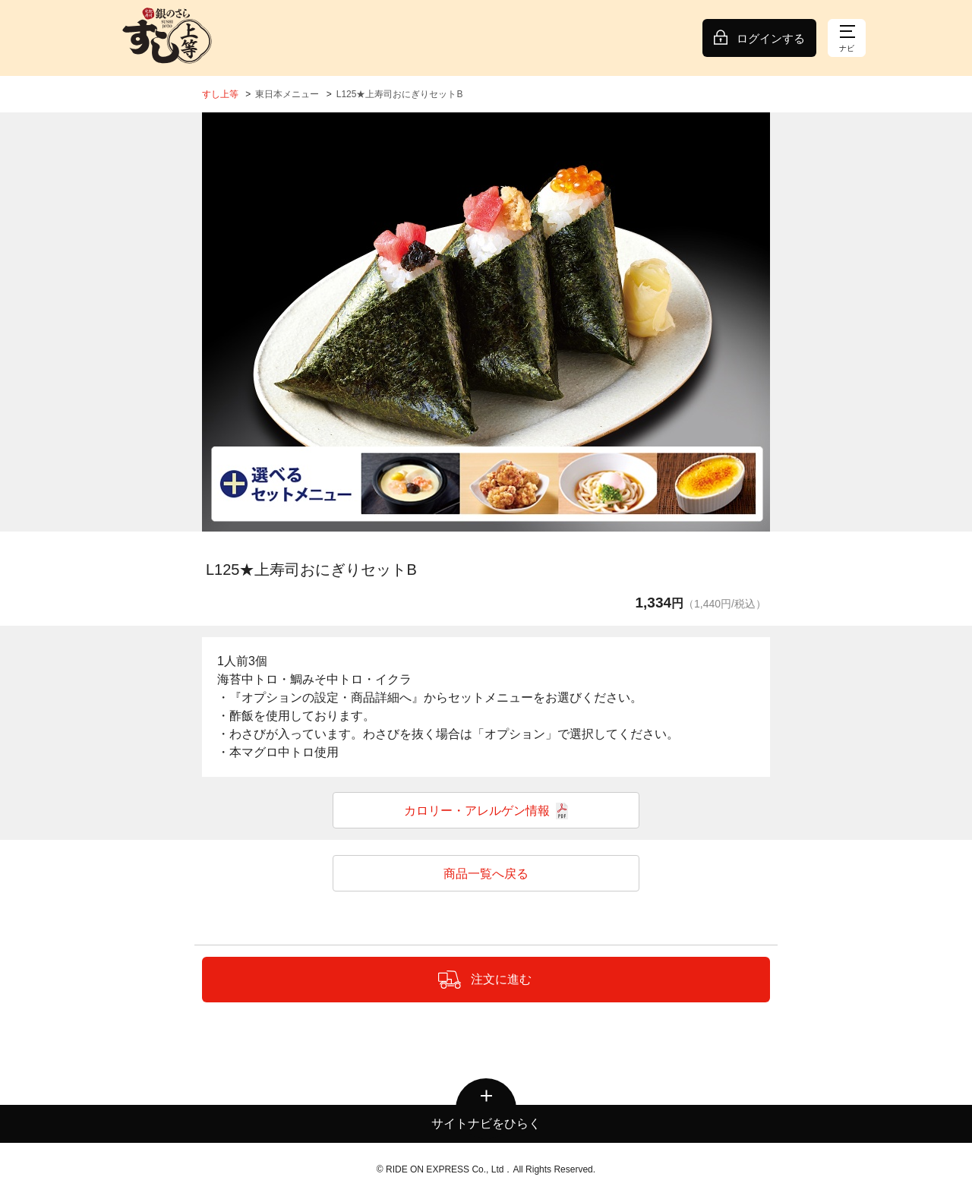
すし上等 (220, 94)
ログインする (771, 38)
